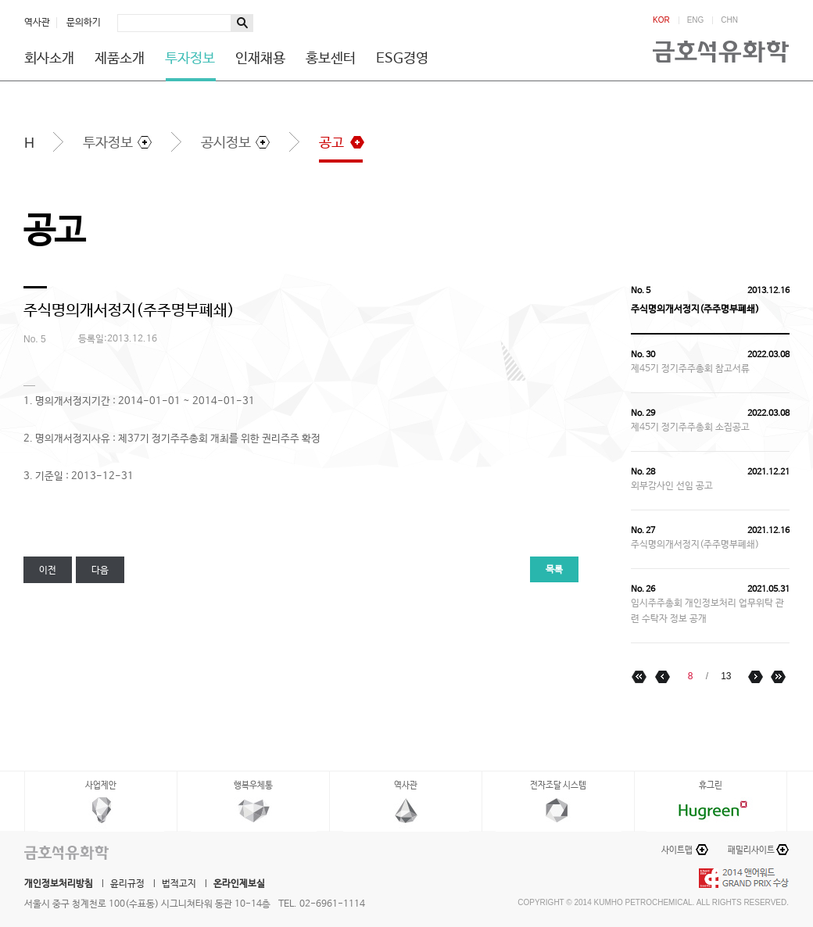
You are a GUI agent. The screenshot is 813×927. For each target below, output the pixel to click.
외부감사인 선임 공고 (672, 486)
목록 (554, 569)
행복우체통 (253, 785)
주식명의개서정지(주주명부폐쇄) (695, 544)
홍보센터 (331, 58)
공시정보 (226, 143)
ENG (695, 20)
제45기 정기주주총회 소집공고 (690, 427)
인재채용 (260, 58)
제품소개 (120, 58)
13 (726, 676)
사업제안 (100, 785)
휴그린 (710, 785)
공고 (331, 143)
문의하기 (83, 22)
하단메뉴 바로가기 (0, 0)
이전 (47, 570)
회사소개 (49, 58)
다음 (100, 570)
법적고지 (179, 884)
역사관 (37, 22)
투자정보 (190, 58)
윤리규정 (127, 884)
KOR (661, 20)
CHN (729, 20)
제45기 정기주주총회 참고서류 (690, 368)
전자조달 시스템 (558, 785)
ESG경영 (402, 58)
